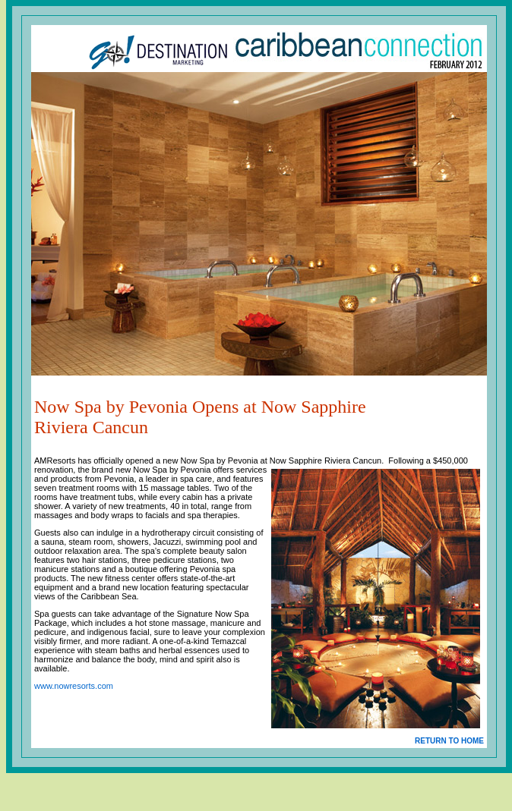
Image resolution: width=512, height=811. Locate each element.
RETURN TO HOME (449, 741)
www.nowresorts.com (73, 685)
